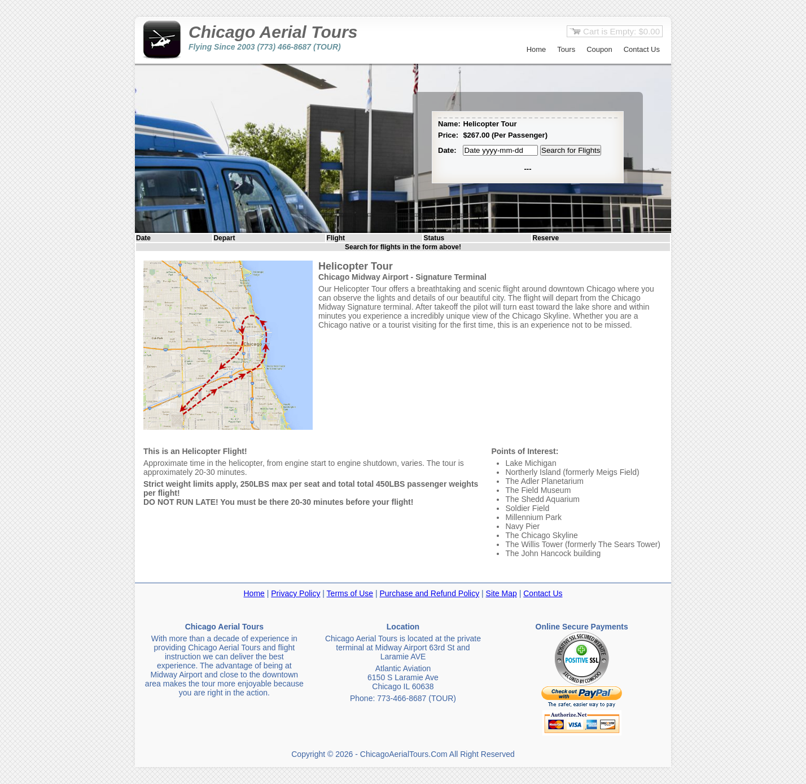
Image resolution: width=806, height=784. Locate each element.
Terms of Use (350, 593)
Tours (566, 49)
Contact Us (642, 49)
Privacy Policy (295, 593)
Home (536, 49)
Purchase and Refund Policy (429, 593)
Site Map (501, 593)
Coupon (599, 49)
